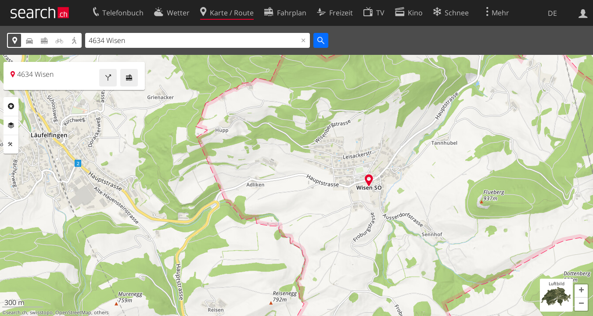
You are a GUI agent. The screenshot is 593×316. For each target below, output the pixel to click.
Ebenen (11, 125)
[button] (581, 291)
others (101, 312)
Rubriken (11, 106)
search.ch (16, 312)
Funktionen (11, 144)
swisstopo (41, 312)
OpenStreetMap (73, 312)
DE (552, 13)
